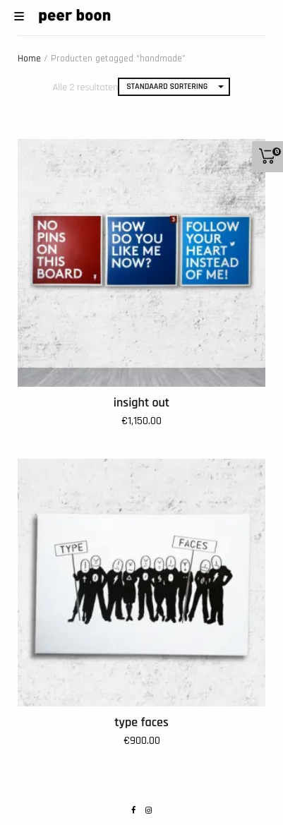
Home (29, 58)
